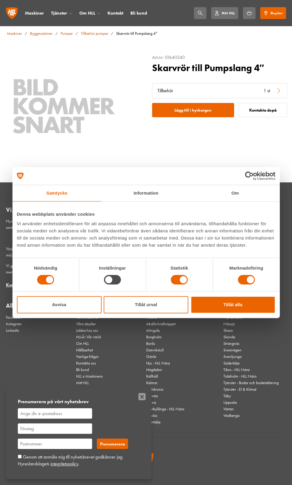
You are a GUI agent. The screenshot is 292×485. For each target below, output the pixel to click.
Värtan (228, 409)
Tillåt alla (232, 304)
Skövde (229, 337)
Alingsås (153, 330)
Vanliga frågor (87, 356)
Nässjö (229, 323)
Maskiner (34, 13)
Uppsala (230, 402)
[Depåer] (273, 13)
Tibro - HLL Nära (236, 369)
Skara (228, 330)
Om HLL (87, 13)
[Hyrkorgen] (249, 13)
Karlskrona (154, 389)
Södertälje (231, 363)
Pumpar (67, 33)
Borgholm (154, 337)
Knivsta (152, 395)
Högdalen (154, 369)
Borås (150, 343)
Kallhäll (152, 376)
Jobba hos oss (87, 330)
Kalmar (151, 382)
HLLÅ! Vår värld (88, 337)
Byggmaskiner (41, 33)
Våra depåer (86, 323)
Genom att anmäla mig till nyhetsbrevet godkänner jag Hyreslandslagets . (70, 460)
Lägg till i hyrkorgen (192, 110)
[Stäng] (142, 396)
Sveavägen (232, 350)
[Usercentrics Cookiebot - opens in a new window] (249, 175)
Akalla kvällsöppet (161, 323)
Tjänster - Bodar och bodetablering (251, 382)
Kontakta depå (263, 110)
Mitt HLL (82, 382)
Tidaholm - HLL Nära (239, 376)
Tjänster (59, 13)
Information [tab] (146, 192)
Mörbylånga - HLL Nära (165, 409)
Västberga (231, 415)
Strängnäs (231, 343)
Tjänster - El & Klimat (239, 389)
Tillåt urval (146, 304)
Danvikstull (155, 350)
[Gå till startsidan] (12, 13)
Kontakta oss (86, 363)
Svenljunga (232, 356)
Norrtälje (153, 422)
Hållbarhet (84, 350)
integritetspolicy (64, 464)
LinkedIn (12, 330)
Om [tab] (235, 192)
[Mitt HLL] (224, 13)
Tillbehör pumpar (94, 33)
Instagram (14, 323)
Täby (227, 395)
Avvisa (59, 304)
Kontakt (115, 13)
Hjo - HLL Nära (158, 363)
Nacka (151, 415)
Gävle (151, 356)
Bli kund (138, 13)
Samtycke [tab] (56, 192)
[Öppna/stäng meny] (70, 13)
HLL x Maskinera (89, 376)
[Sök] (200, 13)
